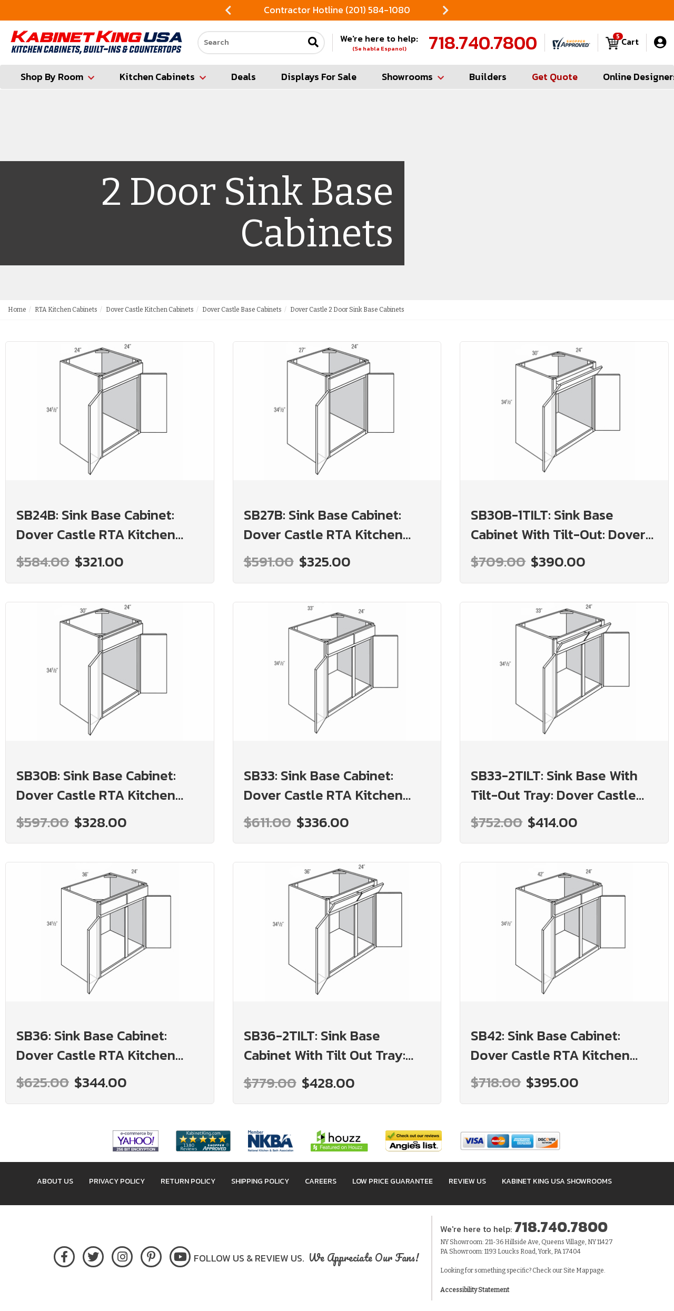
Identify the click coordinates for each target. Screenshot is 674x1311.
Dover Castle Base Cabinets (242, 309)
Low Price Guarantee (392, 1181)
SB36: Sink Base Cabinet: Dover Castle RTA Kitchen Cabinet (95, 1045)
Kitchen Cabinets (163, 76)
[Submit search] (313, 43)
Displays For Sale (318, 76)
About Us (55, 1181)
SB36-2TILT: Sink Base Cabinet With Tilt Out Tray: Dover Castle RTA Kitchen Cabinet (324, 1045)
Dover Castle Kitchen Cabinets (150, 309)
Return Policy (188, 1181)
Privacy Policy (117, 1181)
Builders (488, 76)
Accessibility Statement (474, 1290)
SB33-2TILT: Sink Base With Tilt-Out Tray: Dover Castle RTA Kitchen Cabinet (554, 785)
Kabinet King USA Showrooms (557, 1181)
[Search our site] (251, 42)
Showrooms (413, 76)
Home (17, 309)
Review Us (467, 1181)
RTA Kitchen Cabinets (66, 309)
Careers (320, 1181)
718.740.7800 (483, 42)
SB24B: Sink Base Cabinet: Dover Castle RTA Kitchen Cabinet (95, 524)
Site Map (576, 1270)
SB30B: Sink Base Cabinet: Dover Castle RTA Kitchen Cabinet (96, 785)
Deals (243, 76)
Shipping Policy (260, 1181)
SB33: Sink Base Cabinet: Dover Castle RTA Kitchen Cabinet (323, 785)
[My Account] (660, 42)
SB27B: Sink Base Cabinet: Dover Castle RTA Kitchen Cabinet (323, 524)
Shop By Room (57, 76)
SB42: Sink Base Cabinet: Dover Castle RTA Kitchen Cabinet (550, 1045)
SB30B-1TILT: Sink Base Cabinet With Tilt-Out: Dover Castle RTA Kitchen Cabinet (558, 524)
